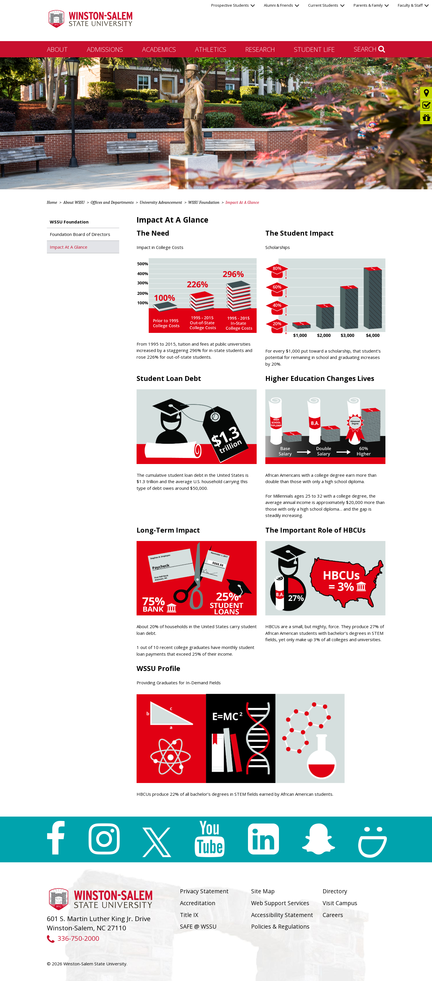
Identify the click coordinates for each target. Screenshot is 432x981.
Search (369, 49)
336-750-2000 (73, 938)
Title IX (189, 915)
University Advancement (161, 202)
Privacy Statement (204, 891)
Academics (159, 49)
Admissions (105, 49)
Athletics (210, 49)
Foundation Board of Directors (80, 234)
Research (260, 49)
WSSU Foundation (203, 202)
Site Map (263, 891)
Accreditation (197, 903)
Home (52, 202)
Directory (335, 891)
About (57, 49)
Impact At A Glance (68, 247)
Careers (333, 915)
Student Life (314, 49)
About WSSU (73, 202)
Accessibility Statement (282, 915)
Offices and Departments (112, 202)
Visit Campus (340, 903)
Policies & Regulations (280, 926)
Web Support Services (280, 903)
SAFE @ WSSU (198, 926)
